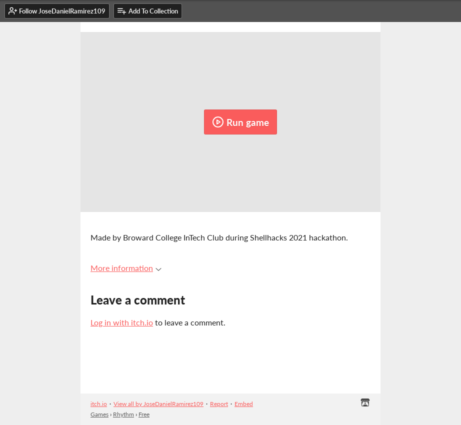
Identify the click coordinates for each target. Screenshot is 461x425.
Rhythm (123, 414)
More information (126, 267)
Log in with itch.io (121, 322)
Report (219, 404)
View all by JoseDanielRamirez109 (159, 404)
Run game (240, 122)
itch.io (98, 404)
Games (99, 414)
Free (144, 414)
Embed (243, 404)
